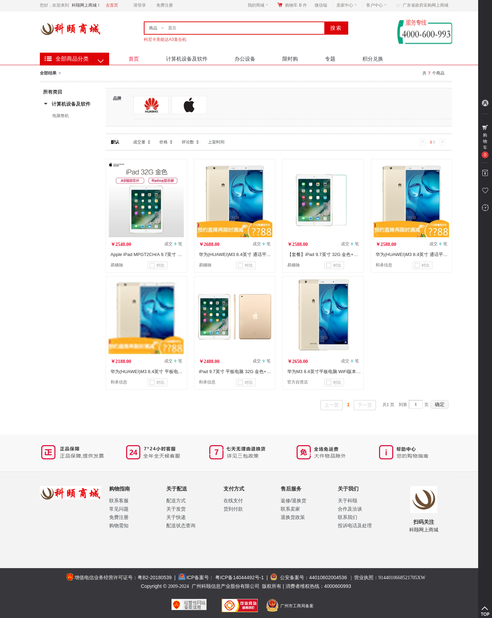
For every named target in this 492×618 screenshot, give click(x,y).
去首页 (112, 5)
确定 (440, 404)
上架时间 (216, 142)
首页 (134, 59)
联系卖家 (290, 509)
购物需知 (119, 525)
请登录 (139, 5)
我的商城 (258, 5)
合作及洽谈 (350, 509)
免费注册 (164, 5)
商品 (153, 28)
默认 (115, 142)
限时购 (290, 59)
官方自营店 (297, 382)
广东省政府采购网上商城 (425, 5)
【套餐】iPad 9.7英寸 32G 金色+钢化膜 (327, 254)
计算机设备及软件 (187, 59)
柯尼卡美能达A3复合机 (165, 39)
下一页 (365, 405)
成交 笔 (173, 243)
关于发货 (176, 509)
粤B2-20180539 (155, 577)
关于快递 (176, 517)
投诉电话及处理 (355, 525)
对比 (157, 265)
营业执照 (389, 577)
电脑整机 (60, 115)
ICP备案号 (197, 577)
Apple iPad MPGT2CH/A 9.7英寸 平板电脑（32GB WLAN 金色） (175, 254)
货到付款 (233, 509)
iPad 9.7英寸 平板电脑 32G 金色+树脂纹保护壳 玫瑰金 (253, 371)
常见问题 (119, 509)
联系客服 (119, 500)
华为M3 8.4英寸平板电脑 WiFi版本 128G (328, 371)
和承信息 (384, 265)
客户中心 (376, 5)
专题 (330, 59)
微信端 (321, 5)
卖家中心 (346, 5)
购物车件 (296, 5)
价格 (163, 142)
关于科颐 (347, 500)
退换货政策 (293, 517)
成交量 (139, 142)
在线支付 (233, 500)
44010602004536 (328, 577)
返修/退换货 (293, 500)
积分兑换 (372, 59)
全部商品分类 (72, 59)
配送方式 (176, 500)
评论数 (188, 142)
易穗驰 (117, 265)
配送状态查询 (180, 525)
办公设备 (245, 59)
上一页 (331, 405)
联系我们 (347, 517)
